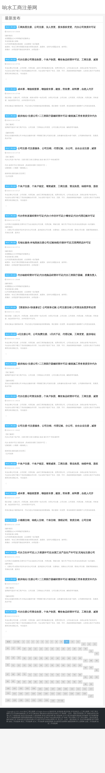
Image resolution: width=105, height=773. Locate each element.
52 (19, 712)
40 (46, 705)
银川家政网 (58, 761)
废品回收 (67, 758)
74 (46, 721)
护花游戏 (74, 758)
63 (80, 712)
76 (58, 721)
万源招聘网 (37, 761)
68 (13, 721)
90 (41, 728)
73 (41, 721)
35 (19, 704)
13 (83, 691)
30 (85, 695)
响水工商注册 (11, 27)
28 (74, 695)
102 (21, 735)
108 (59, 736)
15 (95, 691)
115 (14, 740)
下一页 (60, 747)
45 (74, 705)
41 (52, 705)
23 (46, 695)
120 (46, 740)
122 (59, 740)
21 (35, 695)
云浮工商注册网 (82, 763)
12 (78, 688)
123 (65, 740)
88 (30, 728)
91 (46, 728)
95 (69, 728)
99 (91, 731)
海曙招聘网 (71, 766)
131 (27, 747)
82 (91, 724)
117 (27, 740)
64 (85, 714)
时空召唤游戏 (34, 760)
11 (72, 688)
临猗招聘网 (49, 766)
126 (84, 740)
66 (96, 717)
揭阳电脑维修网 (27, 763)
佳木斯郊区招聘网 (60, 766)
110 (72, 736)
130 (21, 747)
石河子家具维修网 (69, 761)
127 (91, 743)
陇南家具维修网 (82, 761)
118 (33, 740)
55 (35, 712)
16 (7, 695)
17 (13, 695)
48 (91, 707)
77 (63, 721)
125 (78, 740)
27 (69, 695)
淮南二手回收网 (14, 766)
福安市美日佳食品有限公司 (47, 765)
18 (19, 695)
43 (63, 705)
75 (52, 721)
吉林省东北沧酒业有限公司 (27, 765)
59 (58, 712)
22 (41, 695)
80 (80, 721)
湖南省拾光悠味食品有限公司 (50, 760)
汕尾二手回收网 (91, 766)
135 (53, 747)
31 (91, 698)
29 (80, 695)
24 (52, 695)
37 (30, 705)
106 (46, 736)
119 (40, 740)
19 (24, 695)
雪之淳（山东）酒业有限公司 (68, 765)
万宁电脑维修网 (15, 763)
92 (52, 728)
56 (41, 712)
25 (58, 695)
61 (69, 712)
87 (24, 728)
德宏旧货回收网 (27, 761)
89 (35, 728)
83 (96, 724)
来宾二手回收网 (26, 766)
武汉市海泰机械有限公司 (19, 760)
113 (91, 736)
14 (89, 691)
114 (8, 740)
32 (96, 700)
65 (91, 714)
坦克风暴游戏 (38, 763)
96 (74, 728)
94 (63, 728)
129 (14, 747)
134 (46, 747)
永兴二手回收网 (38, 766)
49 (96, 707)
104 (33, 735)
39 (41, 705)
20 (30, 695)
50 (7, 711)
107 (53, 736)
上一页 (16, 688)
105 (40, 736)
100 (8, 735)
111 (78, 736)
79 (74, 721)
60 (63, 712)
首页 (8, 688)
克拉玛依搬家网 (86, 765)
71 (30, 721)
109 (65, 736)
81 (85, 724)
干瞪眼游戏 (16, 761)
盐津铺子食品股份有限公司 (54, 763)
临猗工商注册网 (70, 763)
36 (24, 705)
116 (20, 740)
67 (7, 721)
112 (84, 736)
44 (69, 705)
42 (58, 705)
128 (8, 747)
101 (14, 735)
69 (19, 721)
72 (35, 721)
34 (13, 704)
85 (13, 728)
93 (58, 728)
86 (19, 728)
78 (69, 721)
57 (46, 712)
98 (85, 731)
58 (52, 712)
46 (80, 705)
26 (63, 695)
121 (52, 740)
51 (13, 712)
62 (74, 712)
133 (40, 747)
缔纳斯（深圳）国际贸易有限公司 (74, 760)
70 (24, 721)
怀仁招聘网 (80, 766)
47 (85, 707)
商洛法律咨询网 (47, 761)
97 (80, 728)
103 (27, 735)
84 (7, 728)
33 (7, 704)
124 (71, 740)
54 (30, 712)
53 (24, 712)
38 (35, 705)
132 (33, 747)
